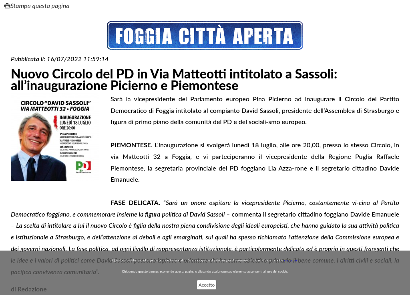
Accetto (207, 285)
